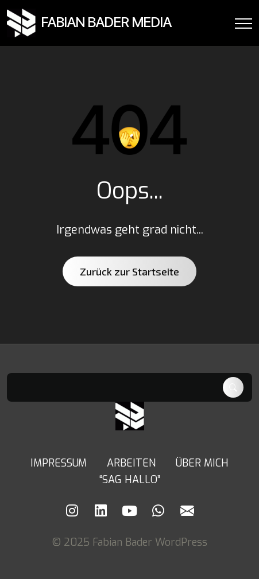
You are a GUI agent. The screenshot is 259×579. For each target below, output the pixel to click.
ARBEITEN (131, 463)
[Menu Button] (243, 25)
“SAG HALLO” (129, 480)
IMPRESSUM (58, 463)
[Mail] (187, 511)
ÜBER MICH (202, 463)
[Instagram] (72, 511)
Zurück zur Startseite (129, 271)
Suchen (233, 387)
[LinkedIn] (101, 511)
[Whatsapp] (158, 511)
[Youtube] (129, 511)
